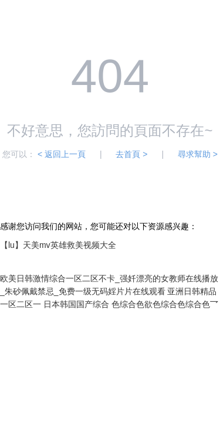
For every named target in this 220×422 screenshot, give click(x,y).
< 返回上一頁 (62, 154)
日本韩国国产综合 (76, 304)
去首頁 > (131, 154)
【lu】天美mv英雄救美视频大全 (58, 245)
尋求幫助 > (198, 154)
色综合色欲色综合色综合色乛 (164, 304)
